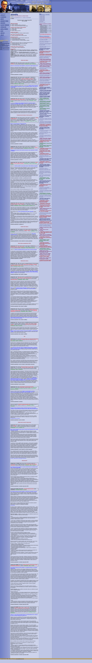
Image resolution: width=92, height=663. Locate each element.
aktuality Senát (42, 22)
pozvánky (41, 21)
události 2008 (42, 15)
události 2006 (42, 17)
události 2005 (42, 18)
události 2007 (42, 16)
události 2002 (42, 20)
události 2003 (42, 19)
